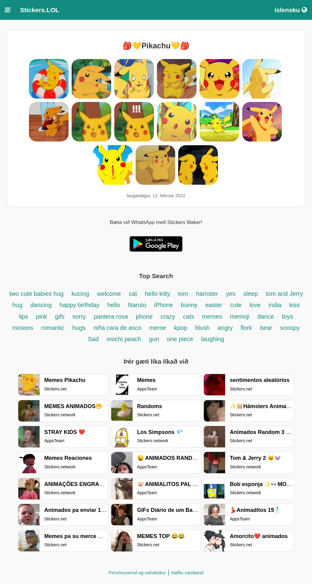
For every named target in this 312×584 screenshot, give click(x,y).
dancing (40, 305)
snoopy (290, 327)
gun (155, 339)
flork (246, 327)
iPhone (164, 305)
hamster (207, 293)
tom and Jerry (284, 293)
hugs (79, 327)
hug (17, 305)
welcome (109, 293)
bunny (189, 305)
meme (157, 327)
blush (202, 327)
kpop (180, 327)
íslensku (291, 9)
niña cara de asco (117, 327)
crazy (168, 316)
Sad (93, 339)
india (274, 305)
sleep (250, 293)
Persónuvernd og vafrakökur (137, 572)
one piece (180, 339)
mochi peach (124, 339)
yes (231, 293)
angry (225, 327)
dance (265, 316)
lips (23, 316)
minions (22, 327)
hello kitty (157, 293)
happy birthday (80, 305)
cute (236, 305)
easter (213, 305)
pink (41, 316)
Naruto (137, 305)
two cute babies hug (36, 293)
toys (287, 316)
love (255, 305)
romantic (53, 327)
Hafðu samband (187, 572)
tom (183, 293)
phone (144, 316)
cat (133, 293)
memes (212, 316)
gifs (60, 316)
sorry (79, 316)
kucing (80, 293)
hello (113, 305)
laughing (212, 339)
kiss (294, 305)
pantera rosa (111, 316)
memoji (240, 316)
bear (266, 327)
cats (188, 316)
